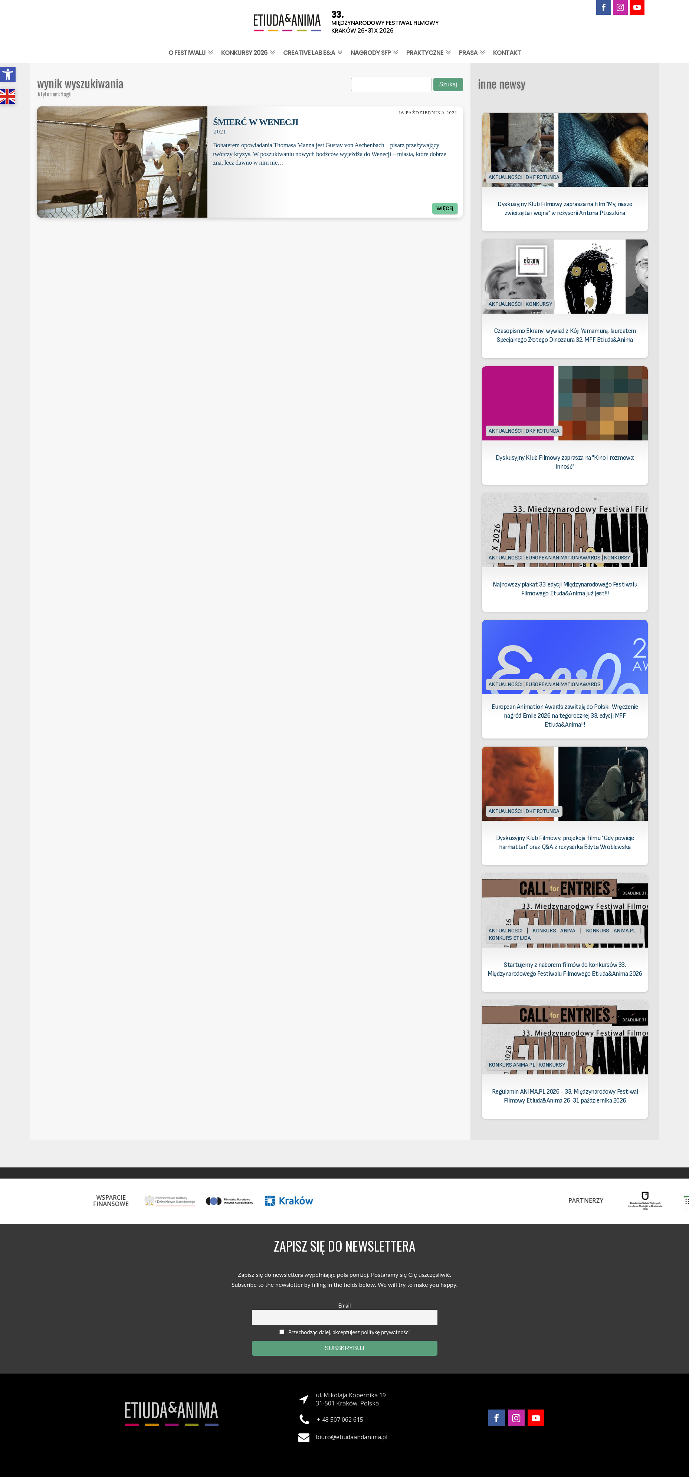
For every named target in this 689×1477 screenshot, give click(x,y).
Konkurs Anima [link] (553, 930)
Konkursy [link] (538, 304)
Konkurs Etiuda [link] (510, 938)
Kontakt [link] (507, 52)
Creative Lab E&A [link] (313, 52)
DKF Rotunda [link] (542, 177)
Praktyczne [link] (429, 52)
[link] (8, 74)
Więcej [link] (444, 208)
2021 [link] (220, 132)
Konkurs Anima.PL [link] (611, 930)
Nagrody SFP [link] (375, 52)
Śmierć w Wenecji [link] (255, 122)
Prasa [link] (472, 52)
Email (344, 1305)
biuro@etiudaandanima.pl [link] (351, 1437)
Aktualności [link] (505, 177)
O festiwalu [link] (191, 52)
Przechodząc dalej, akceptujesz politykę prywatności (344, 1332)
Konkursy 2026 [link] (248, 52)
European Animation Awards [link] (562, 557)
